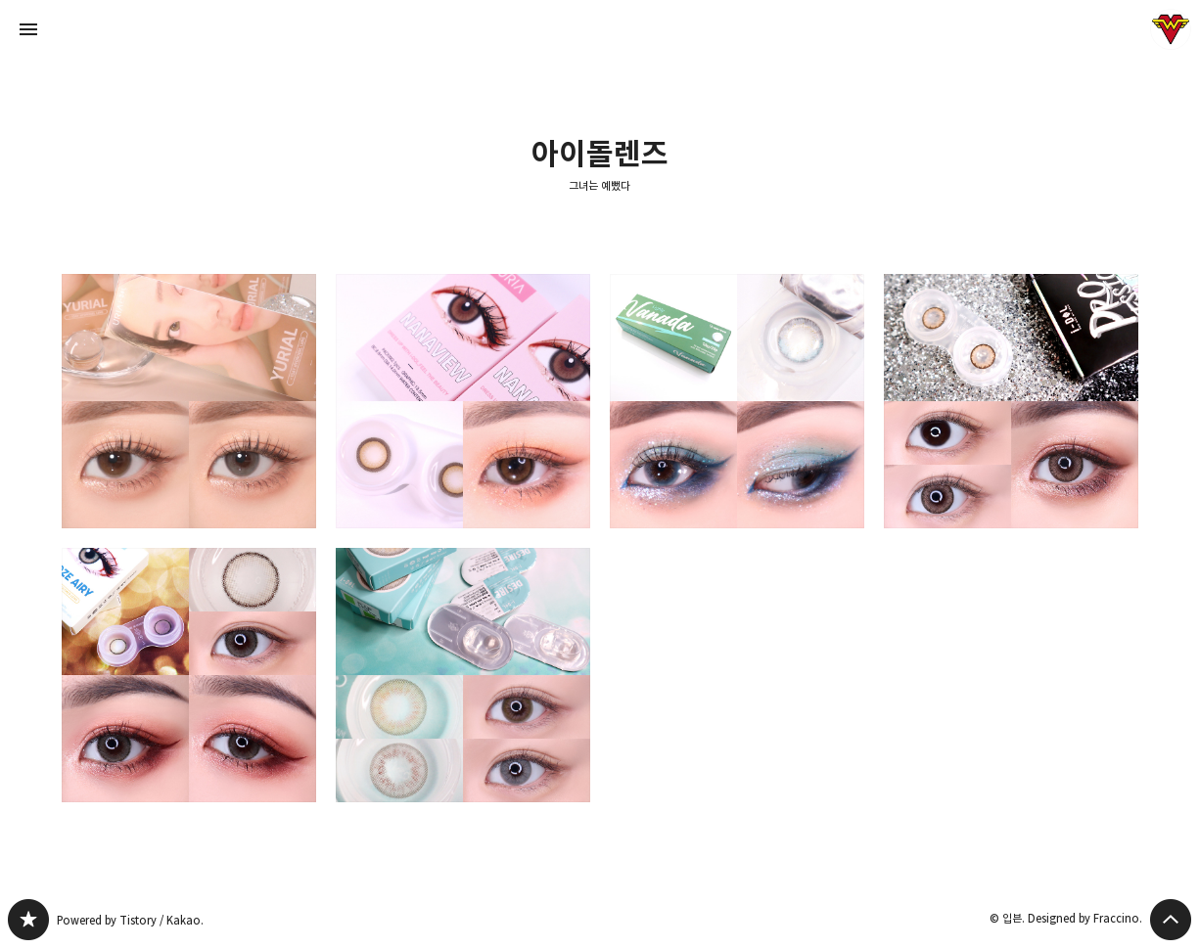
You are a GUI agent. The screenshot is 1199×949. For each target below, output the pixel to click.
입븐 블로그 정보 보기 (1170, 29)
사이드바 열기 (28, 29)
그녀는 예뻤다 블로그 (28, 919)
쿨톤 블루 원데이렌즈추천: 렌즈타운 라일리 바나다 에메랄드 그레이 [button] (737, 401)
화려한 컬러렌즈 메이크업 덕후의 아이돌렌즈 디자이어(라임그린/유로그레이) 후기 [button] (463, 675)
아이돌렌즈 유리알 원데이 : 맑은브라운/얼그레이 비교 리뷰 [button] (189, 401)
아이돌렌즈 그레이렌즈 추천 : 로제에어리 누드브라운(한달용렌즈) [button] (189, 675)
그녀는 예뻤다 (599, 185)
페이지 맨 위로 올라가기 (1170, 919)
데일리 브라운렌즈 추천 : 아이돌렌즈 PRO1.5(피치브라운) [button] (1011, 401)
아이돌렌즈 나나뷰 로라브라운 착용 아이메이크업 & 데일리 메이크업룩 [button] (463, 401)
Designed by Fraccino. (1085, 918)
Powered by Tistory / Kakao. (130, 920)
